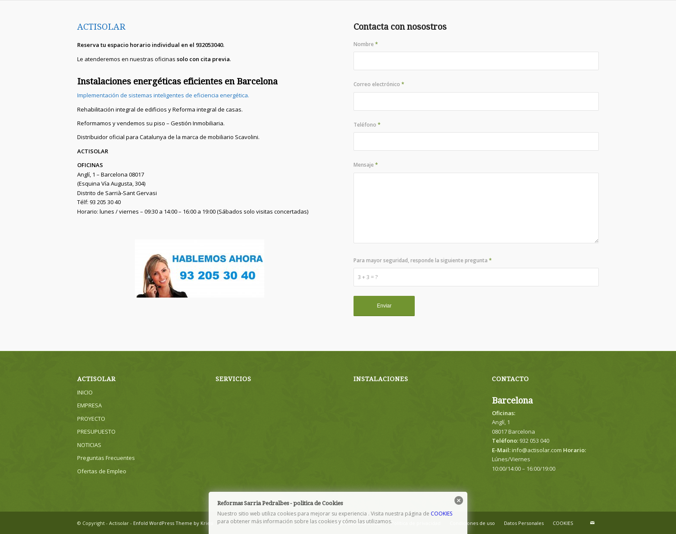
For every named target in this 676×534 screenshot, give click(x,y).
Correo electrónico (379, 84)
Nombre (366, 44)
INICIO (85, 392)
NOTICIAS (89, 445)
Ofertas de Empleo (101, 471)
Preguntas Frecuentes (106, 458)
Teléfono (367, 124)
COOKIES (441, 513)
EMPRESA (89, 405)
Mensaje (366, 164)
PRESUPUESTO (96, 431)
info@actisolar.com (537, 450)
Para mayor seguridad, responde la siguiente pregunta (423, 260)
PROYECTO (91, 418)
